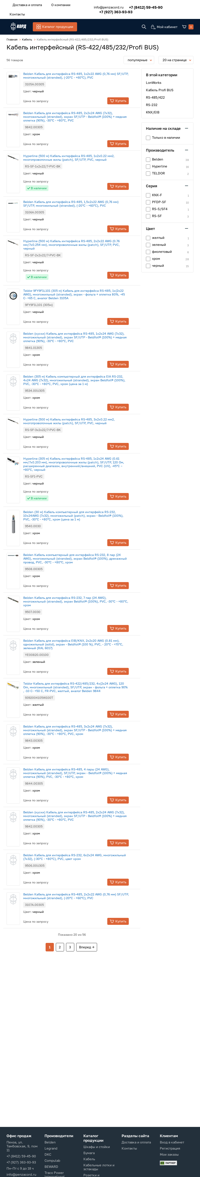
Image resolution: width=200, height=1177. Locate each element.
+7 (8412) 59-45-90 (139, 6)
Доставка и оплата (25, 4)
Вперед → (86, 947)
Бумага (89, 1153)
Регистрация (170, 1148)
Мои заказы (169, 1154)
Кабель (89, 1159)
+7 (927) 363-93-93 (109, 10)
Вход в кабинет (172, 1142)
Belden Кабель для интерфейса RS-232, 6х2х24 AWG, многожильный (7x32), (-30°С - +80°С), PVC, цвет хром (82, 856)
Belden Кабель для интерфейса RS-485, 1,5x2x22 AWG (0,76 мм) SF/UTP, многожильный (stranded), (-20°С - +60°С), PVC (79, 203)
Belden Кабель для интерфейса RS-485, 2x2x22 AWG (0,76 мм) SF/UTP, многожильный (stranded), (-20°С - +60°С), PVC (84, 895)
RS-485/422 (155, 97)
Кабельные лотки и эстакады (98, 1167)
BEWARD (51, 1167)
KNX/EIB (152, 112)
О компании (54, 4)
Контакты (15, 12)
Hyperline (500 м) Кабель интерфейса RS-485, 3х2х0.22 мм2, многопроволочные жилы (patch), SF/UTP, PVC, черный (77, 420)
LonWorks (153, 82)
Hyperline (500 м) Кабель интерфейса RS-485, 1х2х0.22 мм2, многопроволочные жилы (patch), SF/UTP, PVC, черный (77, 157)
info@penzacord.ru (102, 6)
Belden (50, 1142)
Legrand (51, 1148)
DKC (48, 1154)
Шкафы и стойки (96, 1147)
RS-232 (151, 104)
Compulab (52, 1160)
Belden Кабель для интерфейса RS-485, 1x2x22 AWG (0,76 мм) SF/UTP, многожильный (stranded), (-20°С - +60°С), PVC (84, 75)
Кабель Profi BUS (160, 89)
